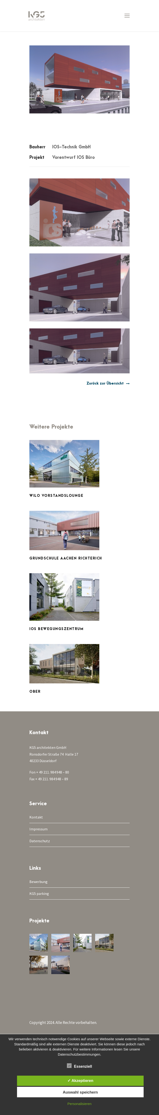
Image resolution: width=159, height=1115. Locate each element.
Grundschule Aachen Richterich (65, 558)
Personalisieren (79, 1104)
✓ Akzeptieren (80, 1080)
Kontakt (36, 817)
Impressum (38, 829)
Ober (35, 692)
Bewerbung (38, 881)
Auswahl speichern (80, 1092)
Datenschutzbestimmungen (79, 1054)
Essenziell (79, 1065)
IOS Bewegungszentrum (56, 629)
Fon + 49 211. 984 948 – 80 (49, 772)
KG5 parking (39, 893)
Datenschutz (39, 841)
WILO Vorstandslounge (56, 496)
